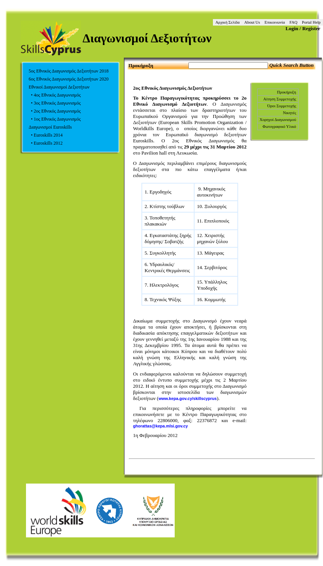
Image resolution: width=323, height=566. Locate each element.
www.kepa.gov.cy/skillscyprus (188, 398)
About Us (252, 22)
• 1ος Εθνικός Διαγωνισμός (55, 119)
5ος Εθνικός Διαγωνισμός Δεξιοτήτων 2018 (69, 71)
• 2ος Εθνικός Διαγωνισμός (55, 111)
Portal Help (311, 22)
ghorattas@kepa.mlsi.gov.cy (160, 426)
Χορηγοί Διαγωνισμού (278, 120)
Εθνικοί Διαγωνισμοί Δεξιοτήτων (59, 87)
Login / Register (303, 28)
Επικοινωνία (275, 22)
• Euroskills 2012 (46, 143)
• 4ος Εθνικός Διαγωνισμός (55, 95)
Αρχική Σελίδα (227, 22)
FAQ (293, 22)
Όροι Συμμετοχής (281, 106)
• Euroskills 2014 (46, 135)
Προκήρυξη (286, 92)
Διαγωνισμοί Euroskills (50, 127)
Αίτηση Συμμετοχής (279, 99)
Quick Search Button (291, 65)
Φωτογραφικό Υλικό (279, 126)
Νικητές (289, 113)
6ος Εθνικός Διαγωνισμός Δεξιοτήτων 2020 (69, 79)
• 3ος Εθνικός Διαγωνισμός (55, 103)
